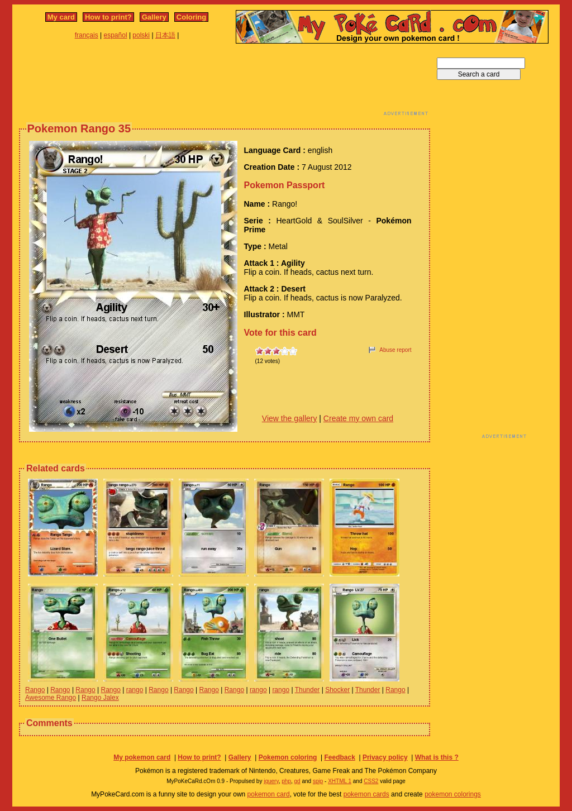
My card (61, 17)
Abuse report (395, 350)
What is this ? (437, 757)
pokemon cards (366, 794)
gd (297, 781)
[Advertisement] (224, 83)
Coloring (191, 17)
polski (141, 35)
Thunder (307, 690)
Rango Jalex (100, 698)
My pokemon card (141, 757)
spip (318, 781)
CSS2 (371, 781)
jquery (271, 781)
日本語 (165, 35)
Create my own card (358, 418)
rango (135, 690)
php (286, 781)
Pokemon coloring (288, 757)
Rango (35, 690)
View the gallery (289, 418)
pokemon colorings (453, 794)
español (115, 35)
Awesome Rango (50, 698)
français (86, 35)
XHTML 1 (339, 781)
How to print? (108, 17)
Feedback (339, 757)
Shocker (337, 690)
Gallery (154, 17)
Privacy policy (385, 757)
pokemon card (268, 794)
